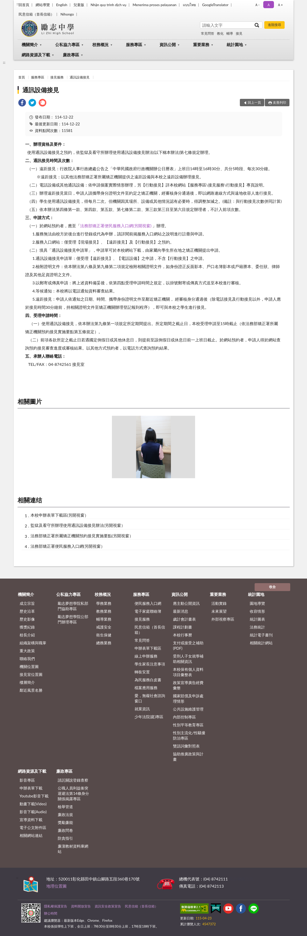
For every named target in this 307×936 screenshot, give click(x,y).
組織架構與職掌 (33, 642)
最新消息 (180, 611)
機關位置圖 (29, 666)
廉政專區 (71, 54)
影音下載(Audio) (33, 811)
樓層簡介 (27, 682)
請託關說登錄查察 (73, 780)
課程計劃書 (182, 627)
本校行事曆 (182, 635)
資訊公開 (167, 44)
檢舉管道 (65, 806)
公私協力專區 (67, 44)
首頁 (21, 77)
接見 (239, 33)
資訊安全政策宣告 (108, 906)
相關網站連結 (31, 835)
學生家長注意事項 (150, 664)
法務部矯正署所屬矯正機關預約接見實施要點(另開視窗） (82, 535)
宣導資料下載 (31, 819)
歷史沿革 (27, 611)
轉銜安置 (142, 672)
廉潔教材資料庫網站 (73, 849)
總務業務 (103, 642)
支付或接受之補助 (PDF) (188, 645)
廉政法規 (65, 814)
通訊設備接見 (80, 77)
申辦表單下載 (31, 788)
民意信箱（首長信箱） (36, 14)
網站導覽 (43, 5)
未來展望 (219, 611)
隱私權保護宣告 (55, 906)
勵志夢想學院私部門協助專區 (73, 606)
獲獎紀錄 (27, 627)
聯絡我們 (27, 658)
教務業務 (103, 611)
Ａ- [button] (257, 5)
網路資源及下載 (36, 54)
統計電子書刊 (261, 635)
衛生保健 (103, 635)
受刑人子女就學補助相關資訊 (188, 659)
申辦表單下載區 (148, 648)
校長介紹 (27, 635)
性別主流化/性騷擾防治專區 (189, 735)
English (61, 5)
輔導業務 (103, 619)
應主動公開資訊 (186, 603)
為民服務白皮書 (148, 679)
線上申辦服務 (146, 656)
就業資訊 (142, 708)
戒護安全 (103, 627)
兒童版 (79, 5)
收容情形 (257, 611)
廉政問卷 (65, 830)
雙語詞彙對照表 (186, 746)
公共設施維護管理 (188, 709)
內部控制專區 (184, 717)
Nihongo (67, 14)
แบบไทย (189, 5)
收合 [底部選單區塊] (272, 587)
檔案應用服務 (146, 687)
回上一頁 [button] (254, 102)
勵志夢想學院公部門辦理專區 (73, 619)
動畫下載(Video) (33, 803)
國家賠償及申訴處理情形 (188, 698)
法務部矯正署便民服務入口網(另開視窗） (68, 546)
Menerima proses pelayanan (154, 5)
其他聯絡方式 (241, 878)
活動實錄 (219, 603)
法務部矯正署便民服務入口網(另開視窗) (116, 225)
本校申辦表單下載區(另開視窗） (60, 515)
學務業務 (103, 603)
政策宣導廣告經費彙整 (188, 685)
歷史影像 (27, 619)
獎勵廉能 (65, 822)
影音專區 (27, 780)
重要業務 (201, 44)
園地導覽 (257, 603)
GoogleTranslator (215, 5)
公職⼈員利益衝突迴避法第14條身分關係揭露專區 (73, 793)
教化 (220, 33)
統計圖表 (257, 619)
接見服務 (57, 77)
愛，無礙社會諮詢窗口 (150, 698)
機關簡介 (30, 44)
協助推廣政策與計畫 (188, 756)
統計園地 (235, 44)
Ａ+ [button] (280, 5)
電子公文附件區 (33, 827)
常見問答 (207, 33)
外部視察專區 (222, 619)
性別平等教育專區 (188, 725)
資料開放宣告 (81, 906)
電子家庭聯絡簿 (148, 611)
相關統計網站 (261, 642)
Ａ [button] (268, 5)
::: (18, 4)
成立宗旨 (27, 603)
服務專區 (134, 44)
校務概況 (100, 44)
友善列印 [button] (279, 102)
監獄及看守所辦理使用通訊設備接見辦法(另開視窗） (78, 525)
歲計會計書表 (184, 619)
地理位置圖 (56, 886)
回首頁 (24, 5)
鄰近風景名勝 (31, 690)
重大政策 (27, 650)
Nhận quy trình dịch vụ (108, 5)
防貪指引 (65, 838)
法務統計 (257, 627)
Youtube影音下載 (34, 796)
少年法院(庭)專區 (149, 716)
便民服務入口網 (148, 603)
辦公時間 (50, 913)
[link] (22, 103)
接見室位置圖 (31, 674)
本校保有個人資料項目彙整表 (188, 672)
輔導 (229, 33)
